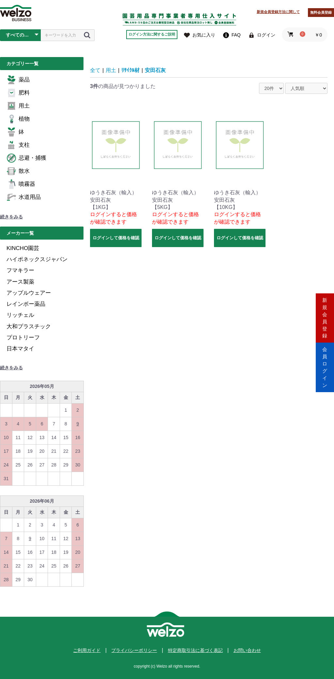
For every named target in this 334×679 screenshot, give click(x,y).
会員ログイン (325, 367)
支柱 (18, 145)
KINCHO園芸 (23, 248)
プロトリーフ (23, 337)
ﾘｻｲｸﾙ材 (130, 70)
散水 (18, 171)
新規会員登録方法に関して (278, 12)
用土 (18, 106)
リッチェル (20, 315)
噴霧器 (21, 184)
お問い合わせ (247, 650)
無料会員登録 (321, 12)
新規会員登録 (325, 311)
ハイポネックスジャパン (37, 259)
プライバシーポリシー (134, 650)
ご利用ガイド (86, 650)
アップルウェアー (29, 293)
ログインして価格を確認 (116, 237)
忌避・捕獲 (26, 158)
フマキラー (20, 270)
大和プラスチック (29, 326)
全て (95, 70)
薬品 (18, 80)
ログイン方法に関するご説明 (152, 34)
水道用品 (24, 197)
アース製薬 (20, 282)
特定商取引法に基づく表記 (195, 650)
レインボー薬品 (26, 304)
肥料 (18, 93)
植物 (18, 119)
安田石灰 (155, 70)
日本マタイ (20, 349)
